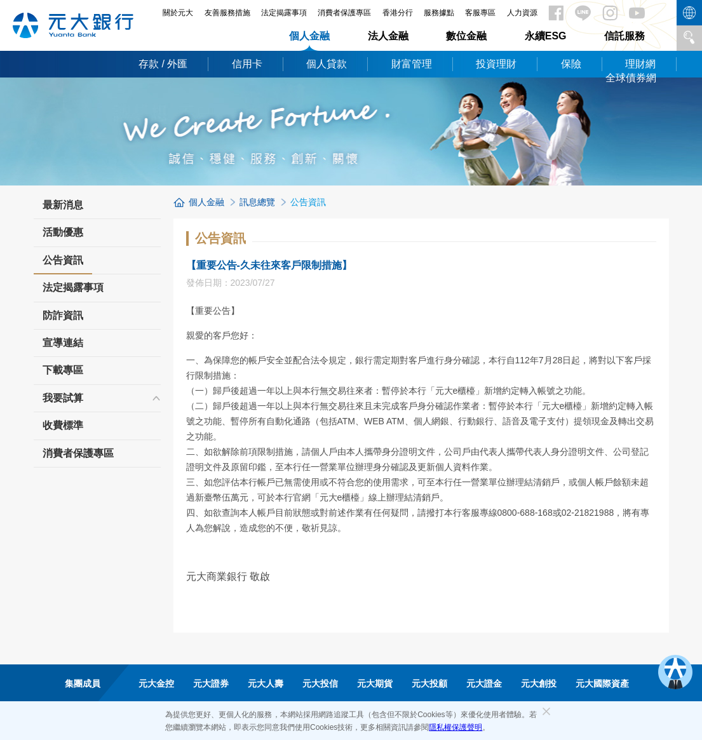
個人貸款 (326, 63)
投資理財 (496, 63)
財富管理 (411, 63)
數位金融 (466, 35)
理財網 (640, 63)
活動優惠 (63, 232)
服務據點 (439, 12)
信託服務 (624, 35)
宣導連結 (63, 342)
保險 (571, 63)
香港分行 (397, 12)
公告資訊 (63, 264)
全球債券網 (630, 77)
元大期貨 (375, 683)
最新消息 (63, 204)
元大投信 (320, 683)
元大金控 (156, 683)
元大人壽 (265, 683)
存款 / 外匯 (162, 63)
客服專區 (480, 12)
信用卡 (247, 63)
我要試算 (63, 398)
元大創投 (539, 683)
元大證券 (211, 683)
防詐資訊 (63, 315)
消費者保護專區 (344, 12)
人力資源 (522, 12)
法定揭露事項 (284, 12)
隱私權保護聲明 (455, 727)
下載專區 (63, 370)
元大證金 (484, 683)
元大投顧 (429, 683)
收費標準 (63, 425)
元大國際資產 (602, 683)
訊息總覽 (257, 202)
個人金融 (309, 35)
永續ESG (546, 35)
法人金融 (388, 35)
